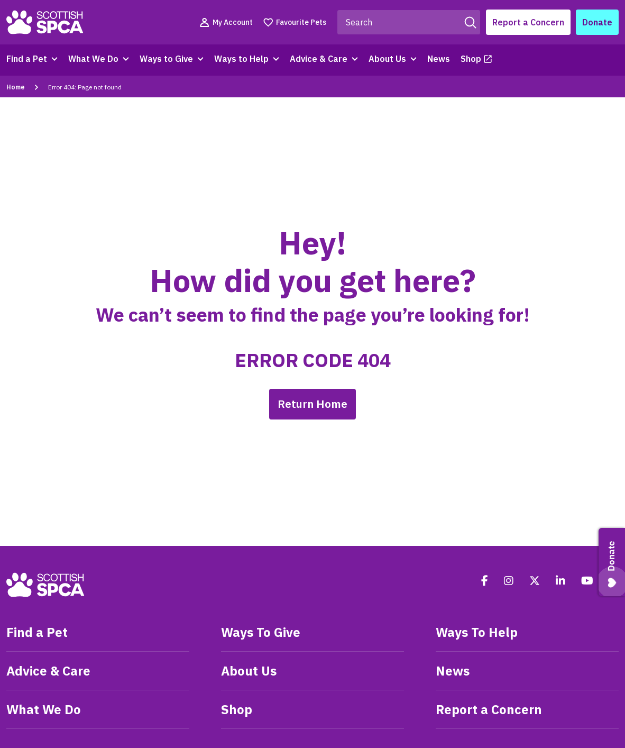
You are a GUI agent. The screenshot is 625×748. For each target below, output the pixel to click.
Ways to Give (166, 58)
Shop (471, 58)
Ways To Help (477, 632)
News (438, 58)
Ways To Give (260, 632)
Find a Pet (26, 58)
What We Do (93, 58)
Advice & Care (318, 58)
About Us (387, 58)
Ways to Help (241, 58)
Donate (597, 22)
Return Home (312, 404)
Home (15, 87)
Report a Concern (528, 22)
